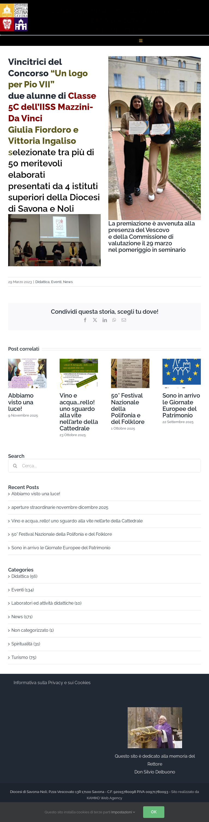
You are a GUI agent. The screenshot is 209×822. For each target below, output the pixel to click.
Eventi (56, 282)
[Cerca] (15, 465)
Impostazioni (123, 812)
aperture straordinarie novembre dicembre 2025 (59, 507)
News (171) (21, 616)
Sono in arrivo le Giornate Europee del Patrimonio (181, 405)
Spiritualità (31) (25, 643)
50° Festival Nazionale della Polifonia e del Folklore (61, 534)
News (68, 282)
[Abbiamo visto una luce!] (27, 361)
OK (153, 812)
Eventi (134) (22, 589)
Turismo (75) (23, 657)
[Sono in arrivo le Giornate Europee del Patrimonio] (181, 361)
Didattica (42, 282)
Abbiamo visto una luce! (20, 402)
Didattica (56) (24, 576)
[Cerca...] (104, 465)
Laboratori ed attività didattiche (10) (46, 603)
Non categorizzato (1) (32, 630)
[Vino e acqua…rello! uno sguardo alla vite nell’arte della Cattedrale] (79, 361)
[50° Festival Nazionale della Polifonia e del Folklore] (130, 361)
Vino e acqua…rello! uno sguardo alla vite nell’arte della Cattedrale (79, 412)
